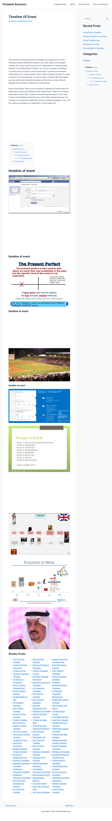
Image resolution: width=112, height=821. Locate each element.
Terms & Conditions (100, 4)
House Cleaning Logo (91, 40)
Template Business (14, 4)
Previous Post (10, 806)
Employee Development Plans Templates (59, 685)
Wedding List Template (41, 711)
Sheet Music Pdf (39, 737)
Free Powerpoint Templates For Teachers (19, 784)
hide (20, 145)
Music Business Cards (41, 775)
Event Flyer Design (40, 784)
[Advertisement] (27, 41)
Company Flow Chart (91, 44)
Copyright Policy (60, 4)
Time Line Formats (20, 732)
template (86, 60)
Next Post (70, 806)
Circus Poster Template (92, 32)
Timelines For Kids (20, 740)
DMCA (72, 4)
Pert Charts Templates (41, 792)
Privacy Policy (84, 4)
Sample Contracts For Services (95, 36)
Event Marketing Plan (60, 717)
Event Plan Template (60, 720)
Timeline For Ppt (19, 671)
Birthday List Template (61, 752)
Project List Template (21, 760)
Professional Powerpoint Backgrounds (57, 694)
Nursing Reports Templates (93, 48)
